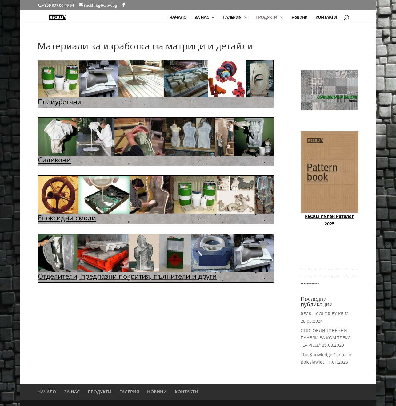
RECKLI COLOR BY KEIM (325, 314)
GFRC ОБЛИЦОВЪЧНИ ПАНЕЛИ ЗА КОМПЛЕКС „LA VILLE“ (325, 338)
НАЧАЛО (177, 17)
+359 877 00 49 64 (58, 5)
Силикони (54, 159)
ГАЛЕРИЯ (232, 17)
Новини (299, 17)
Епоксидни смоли (67, 217)
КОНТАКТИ (326, 17)
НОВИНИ (157, 392)
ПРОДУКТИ (266, 17)
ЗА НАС (201, 17)
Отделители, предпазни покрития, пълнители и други (127, 276)
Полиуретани (60, 101)
